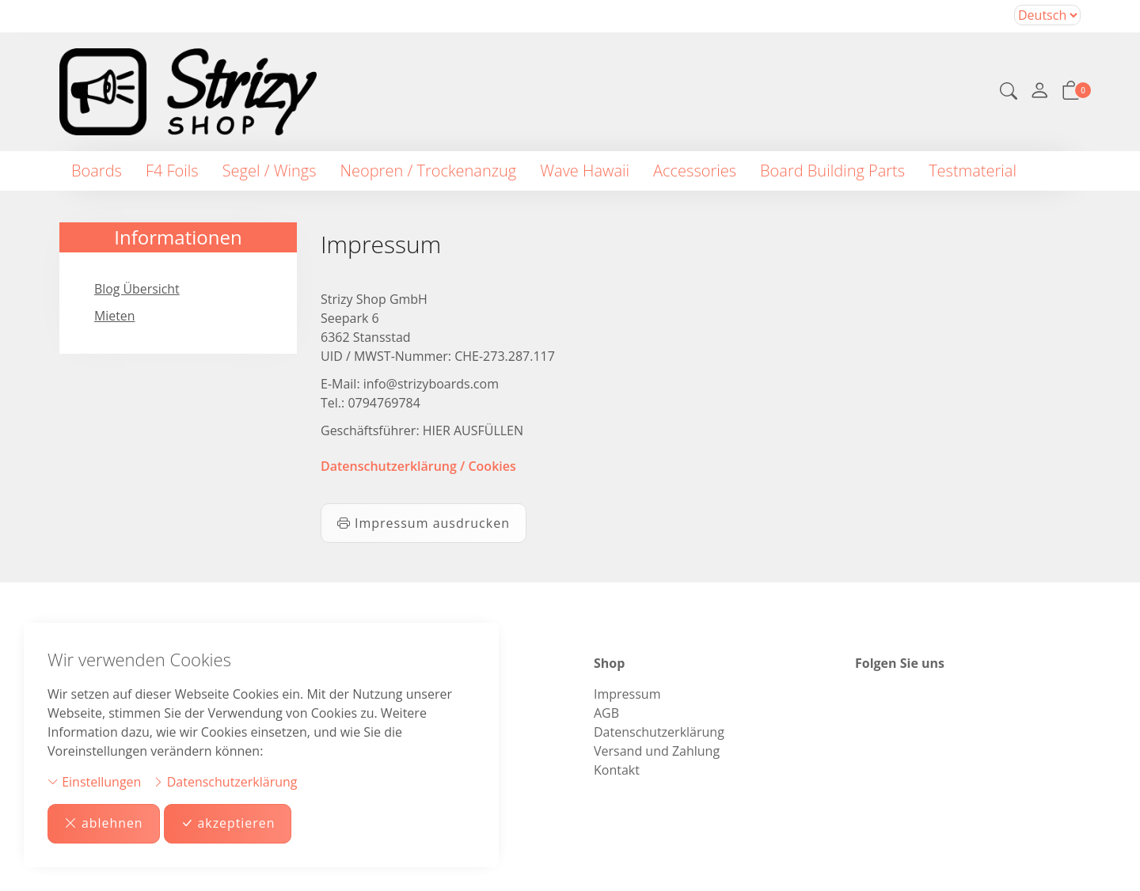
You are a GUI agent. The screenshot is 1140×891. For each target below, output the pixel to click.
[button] (1008, 92)
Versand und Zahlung (657, 751)
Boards (96, 170)
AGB (606, 713)
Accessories (694, 170)
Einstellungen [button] (94, 782)
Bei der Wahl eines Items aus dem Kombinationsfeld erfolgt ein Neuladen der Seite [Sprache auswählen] (1047, 15)
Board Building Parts (832, 170)
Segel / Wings (269, 170)
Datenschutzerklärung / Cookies (418, 466)
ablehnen (103, 823)
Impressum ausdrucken (423, 523)
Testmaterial (972, 170)
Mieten (114, 316)
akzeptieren (228, 823)
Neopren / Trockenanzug (428, 170)
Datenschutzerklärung (225, 782)
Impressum (627, 694)
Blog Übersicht (137, 289)
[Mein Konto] (1039, 92)
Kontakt (617, 770)
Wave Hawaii (584, 170)
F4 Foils (172, 170)
